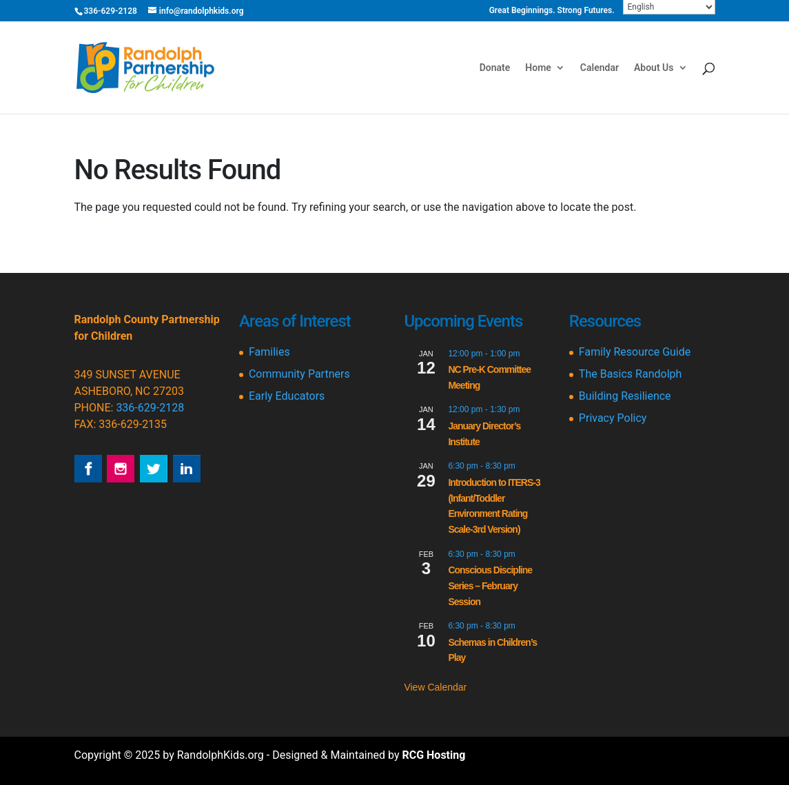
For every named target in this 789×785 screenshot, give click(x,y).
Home (538, 68)
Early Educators (287, 395)
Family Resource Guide (634, 351)
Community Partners (299, 373)
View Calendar (435, 687)
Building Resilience (625, 395)
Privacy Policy (613, 418)
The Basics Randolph (630, 373)
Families (269, 351)
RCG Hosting (433, 755)
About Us (654, 68)
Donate (495, 68)
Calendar (599, 68)
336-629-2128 (150, 407)
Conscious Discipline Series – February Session (490, 585)
